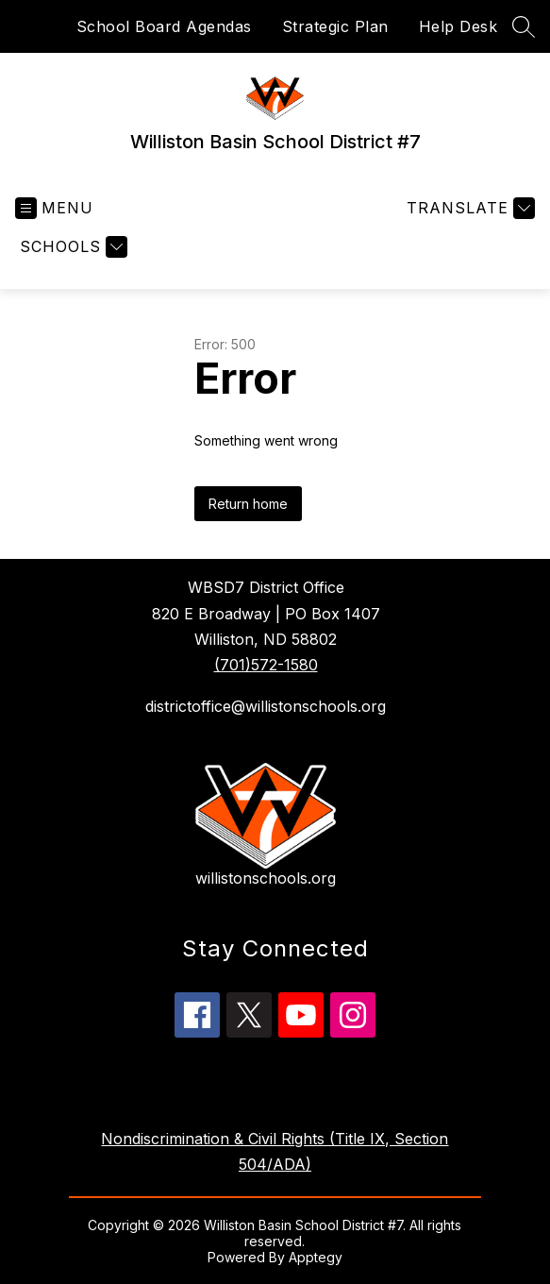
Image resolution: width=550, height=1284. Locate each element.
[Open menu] (54, 208)
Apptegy (315, 1257)
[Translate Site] (468, 208)
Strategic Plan (335, 26)
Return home (248, 504)
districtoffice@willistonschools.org (265, 706)
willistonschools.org (265, 878)
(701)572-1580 (266, 664)
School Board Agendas (164, 26)
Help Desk (458, 26)
